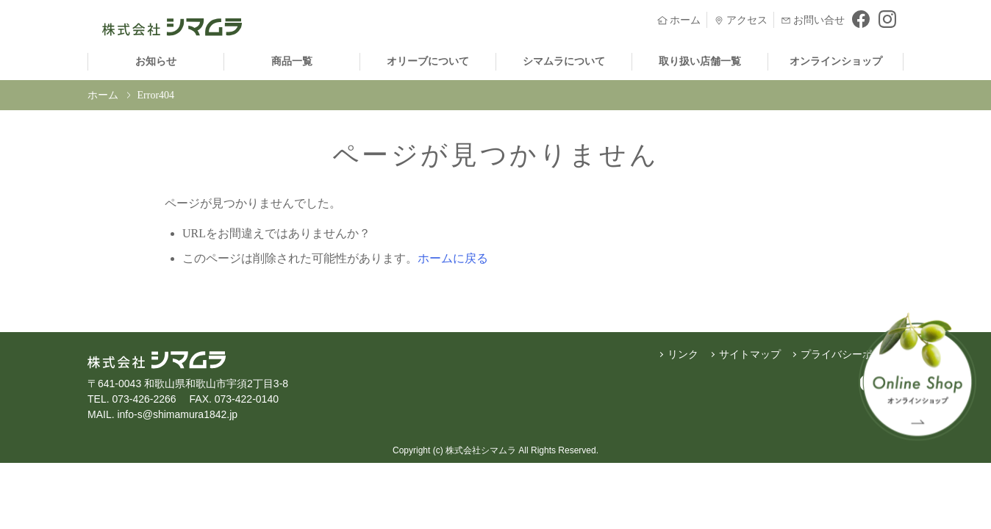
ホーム (102, 95)
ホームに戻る (453, 258)
